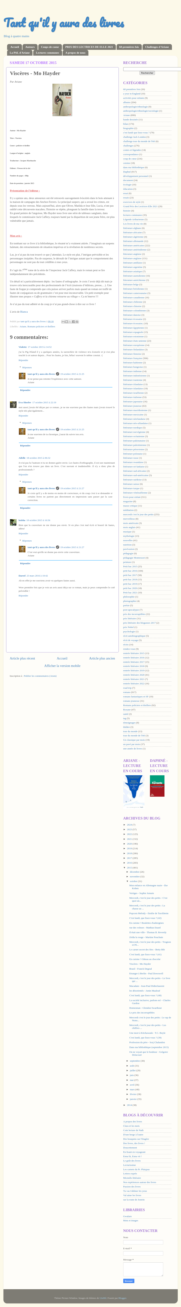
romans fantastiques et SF (136, 696)
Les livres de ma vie (133, 223)
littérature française (132, 358)
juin (132, 1075)
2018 (129, 853)
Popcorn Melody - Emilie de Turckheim (148, 913)
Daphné (127, 171)
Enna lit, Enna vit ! (132, 1156)
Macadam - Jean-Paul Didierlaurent (146, 986)
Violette (23, 347)
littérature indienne (132, 371)
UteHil (103, 1298)
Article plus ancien (102, 658)
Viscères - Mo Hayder (140, 963)
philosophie (129, 596)
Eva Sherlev (25, 402)
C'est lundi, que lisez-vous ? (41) (145, 954)
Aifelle (22, 458)
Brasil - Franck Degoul (140, 968)
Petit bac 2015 (130, 566)
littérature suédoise (132, 479)
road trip (127, 687)
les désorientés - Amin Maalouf (144, 990)
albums (126, 102)
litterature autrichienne (134, 280)
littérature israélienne (133, 392)
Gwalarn (127, 1216)
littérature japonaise (133, 401)
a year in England (132, 93)
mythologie (129, 536)
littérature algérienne (133, 236)
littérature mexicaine (133, 414)
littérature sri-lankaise (134, 466)
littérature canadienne (134, 297)
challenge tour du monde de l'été (139, 141)
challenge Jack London (134, 137)
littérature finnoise (132, 353)
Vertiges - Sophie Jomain (141, 893)
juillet (133, 1070)
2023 (129, 829)
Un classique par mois (134, 739)
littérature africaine (132, 232)
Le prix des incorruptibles (141, 1012)
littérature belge (131, 284)
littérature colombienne (134, 310)
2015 (129, 867)
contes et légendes (132, 150)
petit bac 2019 (130, 583)
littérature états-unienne (135, 340)
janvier (133, 1099)
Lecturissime (129, 1165)
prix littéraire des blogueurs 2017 (139, 622)
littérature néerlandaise (134, 419)
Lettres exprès (130, 1173)
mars (132, 1089)
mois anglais (129, 527)
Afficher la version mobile (62, 666)
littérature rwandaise (133, 462)
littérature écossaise (133, 319)
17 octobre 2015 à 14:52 (40, 347)
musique (127, 531)
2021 (129, 839)
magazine (128, 501)
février (133, 1094)
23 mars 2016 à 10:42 (37, 575)
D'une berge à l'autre (133, 1134)
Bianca (24, 311)
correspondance (131, 154)
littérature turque (131, 488)
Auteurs (30, 46)
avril (132, 1084)
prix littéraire (129, 618)
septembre (135, 1060)
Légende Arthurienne (133, 219)
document (128, 180)
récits (126, 644)
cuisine (126, 163)
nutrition (127, 544)
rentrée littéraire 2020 (134, 674)
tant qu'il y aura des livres (41, 374)
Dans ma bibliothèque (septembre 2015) (149, 1047)
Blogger (122, 1298)
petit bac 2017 (130, 575)
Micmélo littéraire (132, 1178)
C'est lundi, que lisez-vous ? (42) (145, 918)
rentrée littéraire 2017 (134, 662)
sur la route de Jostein (134, 1199)
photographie (129, 601)
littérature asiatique (132, 271)
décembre (135, 871)
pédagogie (128, 553)
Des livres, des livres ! (134, 1143)
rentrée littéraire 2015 (134, 653)
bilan (125, 124)
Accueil (14, 46)
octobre (134, 881)
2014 (129, 1105)
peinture (127, 562)
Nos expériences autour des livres (139, 1182)
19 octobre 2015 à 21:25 (72, 374)
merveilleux (129, 518)
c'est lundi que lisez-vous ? (136, 132)
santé (125, 714)
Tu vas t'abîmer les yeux (135, 1191)
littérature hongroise (133, 367)
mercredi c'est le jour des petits (138, 514)
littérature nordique (132, 427)
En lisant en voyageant (134, 1152)
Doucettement (130, 1147)
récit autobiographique (134, 635)
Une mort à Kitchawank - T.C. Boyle (147, 1033)
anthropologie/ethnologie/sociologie (141, 110)
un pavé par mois (131, 744)
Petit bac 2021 (130, 592)
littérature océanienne (134, 436)
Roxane (127, 709)
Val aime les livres (132, 1195)
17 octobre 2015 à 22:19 (44, 402)
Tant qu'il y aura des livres (63, 22)
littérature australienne (134, 275)
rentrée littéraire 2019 (134, 670)
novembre (135, 876)
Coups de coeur (50, 46)
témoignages (129, 722)
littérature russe (131, 458)
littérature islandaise (133, 388)
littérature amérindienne (135, 249)
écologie (127, 184)
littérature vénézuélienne (135, 492)
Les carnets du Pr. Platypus (136, 1169)
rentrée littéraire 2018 (134, 666)
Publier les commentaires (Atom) (40, 676)
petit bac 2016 (130, 570)
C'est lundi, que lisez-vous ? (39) (145, 1037)
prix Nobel (128, 627)
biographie (128, 128)
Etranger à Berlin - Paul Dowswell (146, 973)
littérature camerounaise (135, 293)
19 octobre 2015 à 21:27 (72, 488)
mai (132, 1080)
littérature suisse (131, 484)
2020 (129, 843)
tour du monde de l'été (134, 735)
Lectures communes (47, 52)
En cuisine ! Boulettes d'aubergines (146, 923)
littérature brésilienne (133, 288)
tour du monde (130, 731)
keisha (22, 520)
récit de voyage (130, 640)
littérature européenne (134, 345)
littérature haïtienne (132, 362)
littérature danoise (132, 315)
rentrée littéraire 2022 (134, 683)
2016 (129, 862)
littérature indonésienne (134, 375)
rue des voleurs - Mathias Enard (144, 927)
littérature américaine (133, 245)
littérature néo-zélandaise (135, 423)
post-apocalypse (131, 609)
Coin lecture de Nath (133, 1130)
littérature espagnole (133, 332)
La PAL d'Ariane (20, 52)
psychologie (129, 631)
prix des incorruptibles (134, 614)
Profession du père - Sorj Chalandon (147, 1042)
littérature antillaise (132, 262)
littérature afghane (132, 228)
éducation (128, 189)
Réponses (27, 367)
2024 (129, 824)
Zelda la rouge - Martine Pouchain (146, 937)
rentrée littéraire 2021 (134, 679)
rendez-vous (129, 649)
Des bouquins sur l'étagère (136, 1139)
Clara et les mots (131, 1126)
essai (125, 193)
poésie (126, 605)
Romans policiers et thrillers (41, 326)
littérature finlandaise (133, 349)
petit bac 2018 (130, 579)
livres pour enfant (132, 497)
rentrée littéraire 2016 (134, 657)
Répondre (23, 360)
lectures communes (132, 215)
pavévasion (128, 549)
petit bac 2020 (130, 588)
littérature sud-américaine (135, 475)
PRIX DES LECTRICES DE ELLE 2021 (89, 46)
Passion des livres (132, 1186)
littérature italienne (132, 397)
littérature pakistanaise (134, 440)
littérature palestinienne (134, 445)
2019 (129, 848)
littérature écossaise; (133, 323)
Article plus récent (22, 658)
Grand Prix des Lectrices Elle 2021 (140, 206)
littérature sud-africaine (134, 471)
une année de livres (132, 748)
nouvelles (128, 540)
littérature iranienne (133, 380)
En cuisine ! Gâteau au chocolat (144, 959)
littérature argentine (133, 267)
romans (127, 692)
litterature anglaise (132, 254)
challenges (128, 145)
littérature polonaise (133, 453)
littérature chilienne (132, 301)
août (132, 1065)
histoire (127, 210)
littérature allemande (133, 241)
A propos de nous (75, 52)
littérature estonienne (133, 336)
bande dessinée (130, 119)
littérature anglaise (132, 258)
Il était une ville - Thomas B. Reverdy (147, 932)
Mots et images (130, 1220)
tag (124, 718)
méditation (128, 510)
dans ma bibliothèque (133, 167)
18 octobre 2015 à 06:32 (38, 458)
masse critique (130, 505)
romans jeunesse (131, 701)
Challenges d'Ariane (157, 46)
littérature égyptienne (133, 327)
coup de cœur (130, 158)
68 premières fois (129, 46)
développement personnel (135, 176)
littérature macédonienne (135, 410)
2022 (129, 834)
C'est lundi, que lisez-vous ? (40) (145, 995)
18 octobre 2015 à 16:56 (38, 520)
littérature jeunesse (132, 405)
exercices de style (132, 202)
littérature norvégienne (134, 432)
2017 (129, 858)
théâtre (126, 727)
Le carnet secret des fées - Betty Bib (147, 949)
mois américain (130, 523)
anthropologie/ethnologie (135, 106)
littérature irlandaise (133, 384)
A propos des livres (132, 1121)
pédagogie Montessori (134, 557)
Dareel (22, 575)
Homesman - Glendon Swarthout (145, 1008)
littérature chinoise (132, 306)
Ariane (23, 326)
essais (126, 197)
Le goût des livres (132, 1160)
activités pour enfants (133, 98)
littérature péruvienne (133, 449)
